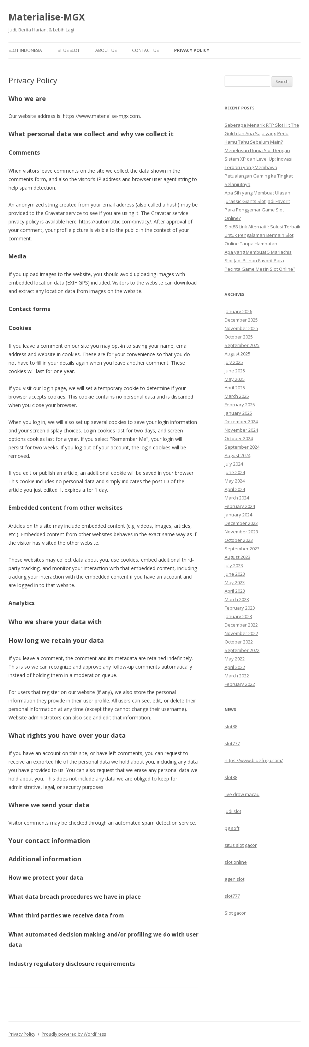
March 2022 (237, 675)
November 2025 (241, 328)
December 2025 (241, 320)
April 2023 (235, 591)
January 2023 (238, 616)
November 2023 (241, 531)
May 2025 (235, 379)
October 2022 (239, 642)
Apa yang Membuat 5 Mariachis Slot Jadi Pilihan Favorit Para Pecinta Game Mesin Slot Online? (260, 260)
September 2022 (242, 650)
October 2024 (239, 438)
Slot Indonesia (25, 50)
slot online (236, 862)
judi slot (233, 811)
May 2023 (235, 582)
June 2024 (235, 472)
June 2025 (235, 370)
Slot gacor (235, 913)
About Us (106, 50)
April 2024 (235, 489)
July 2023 (234, 565)
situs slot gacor (241, 845)
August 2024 (237, 455)
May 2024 (235, 481)
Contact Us (145, 50)
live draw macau (242, 794)
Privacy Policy (191, 50)
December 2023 (241, 523)
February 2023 (240, 608)
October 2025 (239, 337)
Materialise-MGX (46, 17)
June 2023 (235, 574)
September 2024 (242, 447)
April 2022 (235, 667)
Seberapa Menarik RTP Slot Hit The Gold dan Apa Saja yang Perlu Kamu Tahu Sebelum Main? (262, 133)
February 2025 (240, 404)
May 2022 (235, 659)
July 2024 (234, 464)
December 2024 (241, 421)
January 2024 (238, 514)
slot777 (232, 743)
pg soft (232, 828)
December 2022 (241, 625)
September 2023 (242, 548)
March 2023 (237, 599)
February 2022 (240, 684)
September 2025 (242, 345)
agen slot (234, 879)
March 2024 (237, 498)
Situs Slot (69, 50)
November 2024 (241, 430)
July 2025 (234, 362)
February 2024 (240, 506)
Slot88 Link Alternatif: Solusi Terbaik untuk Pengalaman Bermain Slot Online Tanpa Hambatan (263, 235)
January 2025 (238, 413)
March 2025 (237, 396)
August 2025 (237, 354)
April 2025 (235, 387)
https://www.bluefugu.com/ (254, 760)
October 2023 (239, 540)
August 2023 (237, 557)
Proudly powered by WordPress (74, 1034)
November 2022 (241, 633)
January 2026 (238, 311)
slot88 (231, 726)
